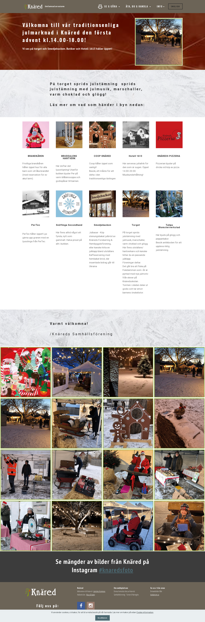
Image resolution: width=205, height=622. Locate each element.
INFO (160, 6)
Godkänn (102, 618)
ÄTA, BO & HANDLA (137, 6)
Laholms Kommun (99, 591)
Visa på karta (90, 594)
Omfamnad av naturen (54, 6)
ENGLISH (175, 6)
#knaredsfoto (116, 570)
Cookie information (144, 612)
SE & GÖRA (108, 6)
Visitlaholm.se (154, 594)
